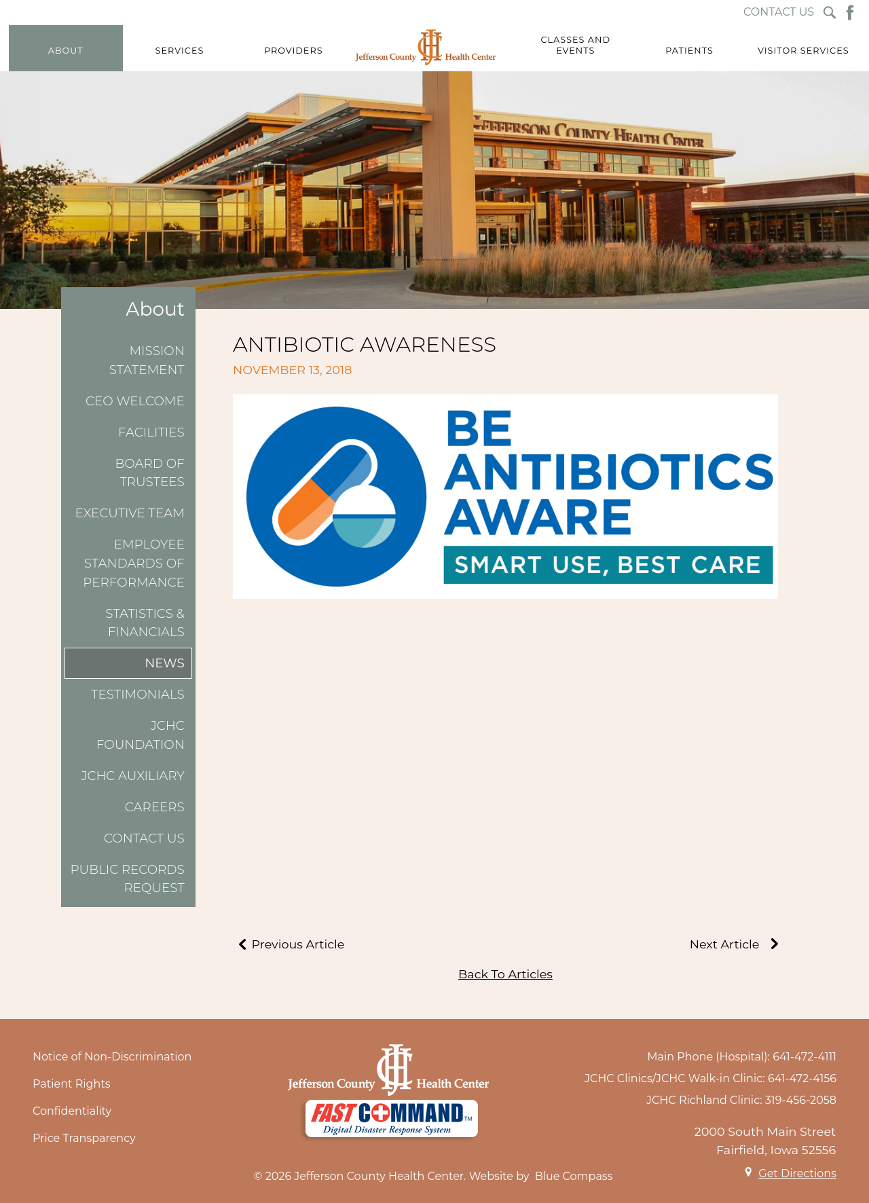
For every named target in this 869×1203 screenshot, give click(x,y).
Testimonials (138, 694)
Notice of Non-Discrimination (112, 1056)
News (165, 663)
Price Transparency (84, 1138)
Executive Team (130, 513)
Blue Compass (574, 1176)
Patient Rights (72, 1083)
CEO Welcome (135, 401)
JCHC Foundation (140, 735)
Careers (155, 807)
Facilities (151, 432)
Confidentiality (72, 1111)
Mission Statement (147, 360)
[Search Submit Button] (829, 12)
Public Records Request (127, 879)
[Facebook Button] (850, 12)
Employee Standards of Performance (133, 562)
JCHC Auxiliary (132, 775)
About (155, 309)
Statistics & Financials (145, 623)
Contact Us (144, 838)
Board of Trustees (150, 473)
